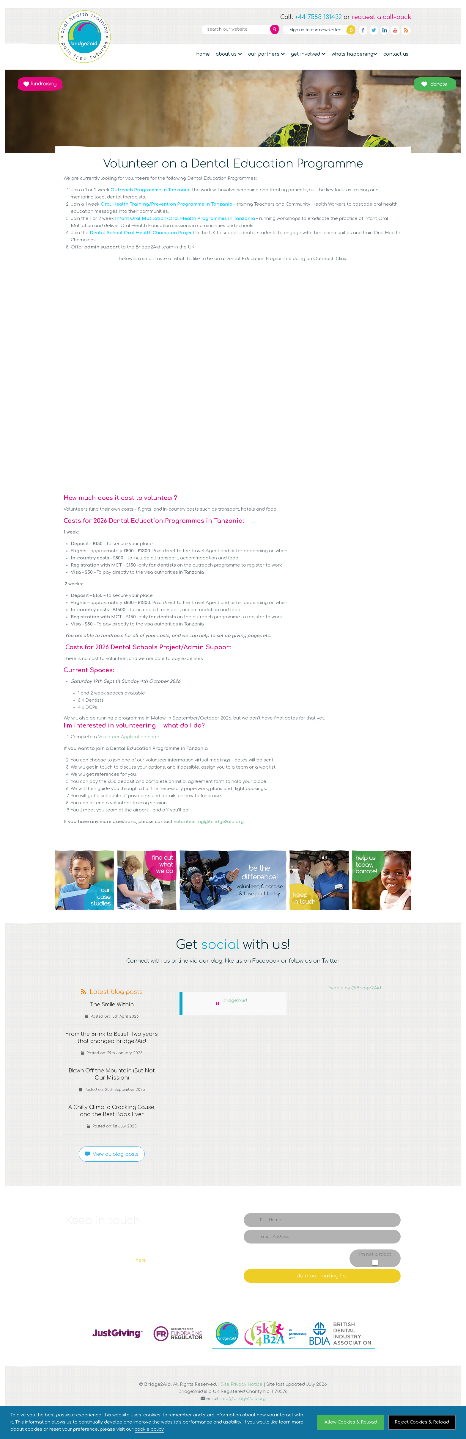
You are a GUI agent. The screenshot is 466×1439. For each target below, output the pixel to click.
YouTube (395, 30)
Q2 (147, 880)
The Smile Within (111, 1005)
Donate (434, 83)
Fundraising (40, 83)
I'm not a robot (375, 1254)
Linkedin (384, 30)
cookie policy (149, 1429)
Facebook (363, 30)
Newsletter (319, 30)
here (141, 1260)
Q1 (84, 880)
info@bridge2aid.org (243, 1398)
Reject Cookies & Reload (422, 1422)
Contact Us (395, 54)
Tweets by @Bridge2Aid (354, 988)
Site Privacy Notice (241, 1384)
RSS (406, 30)
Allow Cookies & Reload (351, 1422)
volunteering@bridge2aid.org (209, 821)
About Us (229, 54)
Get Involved (308, 54)
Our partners (266, 54)
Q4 (319, 880)
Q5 (381, 880)
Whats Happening (354, 54)
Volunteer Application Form (128, 736)
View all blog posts (111, 1154)
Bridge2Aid (234, 1000)
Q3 (233, 880)
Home (203, 54)
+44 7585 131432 (318, 17)
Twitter (374, 30)
